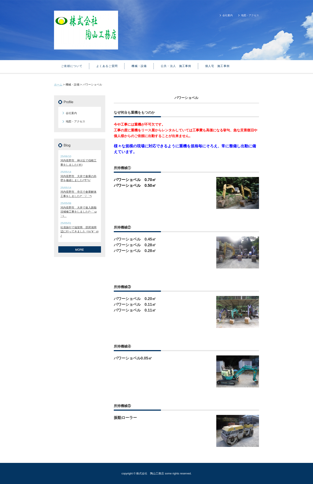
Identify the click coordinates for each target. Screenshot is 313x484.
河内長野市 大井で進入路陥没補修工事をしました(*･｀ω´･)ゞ (78, 211)
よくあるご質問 (107, 66)
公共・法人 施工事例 (176, 66)
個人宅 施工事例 (217, 66)
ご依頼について (71, 66)
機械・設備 (139, 66)
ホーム (58, 84)
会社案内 (227, 15)
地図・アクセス (250, 15)
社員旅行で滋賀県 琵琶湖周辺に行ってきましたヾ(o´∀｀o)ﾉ (79, 231)
